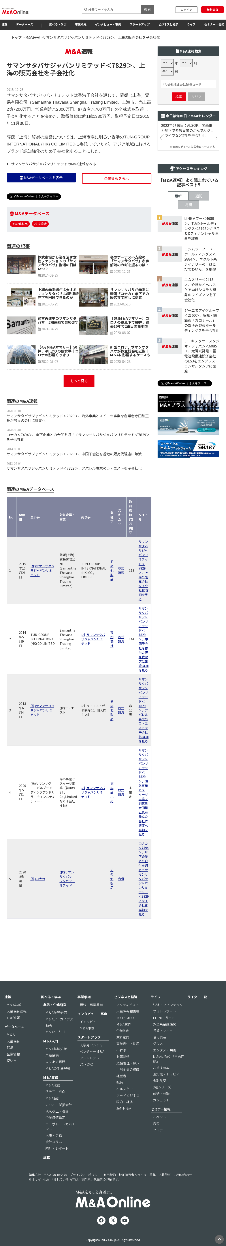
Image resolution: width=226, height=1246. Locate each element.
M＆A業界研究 (56, 1024)
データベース (24, 24)
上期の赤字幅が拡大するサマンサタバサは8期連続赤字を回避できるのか (58, 319)
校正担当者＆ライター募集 (137, 1187)
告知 (156, 1135)
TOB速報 (13, 1029)
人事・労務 (53, 1147)
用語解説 (52, 1067)
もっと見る (79, 407)
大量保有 (13, 1053)
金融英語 (159, 1092)
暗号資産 (159, 1049)
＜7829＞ (119, 91)
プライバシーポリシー (85, 1187)
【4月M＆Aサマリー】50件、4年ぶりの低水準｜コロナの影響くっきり (58, 377)
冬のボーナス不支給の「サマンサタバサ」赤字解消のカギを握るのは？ (129, 287)
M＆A (11, 1046)
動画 (48, 1037)
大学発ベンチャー (93, 1057)
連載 (46, 1169)
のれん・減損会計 (58, 1116)
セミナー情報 (161, 1121)
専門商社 (111, 665)
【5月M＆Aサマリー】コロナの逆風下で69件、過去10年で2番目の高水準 (129, 348)
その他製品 (20, 250)
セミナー (159, 1142)
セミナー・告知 (214, 24)
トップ (16, 37)
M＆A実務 (50, 1089)
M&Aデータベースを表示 (41, 204)
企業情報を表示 (116, 204)
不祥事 (121, 1062)
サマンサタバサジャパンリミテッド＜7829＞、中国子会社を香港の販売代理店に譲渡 (74, 480)
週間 (198, 339)
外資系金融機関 (164, 1036)
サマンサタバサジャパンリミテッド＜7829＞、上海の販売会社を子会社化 (143, 592)
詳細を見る (144, 621)
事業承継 (81, 24)
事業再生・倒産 (127, 1055)
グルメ (158, 1055)
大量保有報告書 (127, 1023)
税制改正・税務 (57, 1123)
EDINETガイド (164, 1029)
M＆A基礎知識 (56, 1061)
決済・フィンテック (168, 1016)
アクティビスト (127, 1016)
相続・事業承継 (91, 1016)
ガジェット (161, 1112)
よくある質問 (55, 1074)
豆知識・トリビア (166, 1086)
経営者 (121, 1088)
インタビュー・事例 (108, 24)
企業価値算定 (55, 1129)
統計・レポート (57, 1160)
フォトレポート (164, 1023)
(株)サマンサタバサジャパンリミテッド (42, 596)
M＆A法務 (52, 1097)
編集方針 (35, 1187)
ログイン (186, 9)
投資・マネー (163, 1042)
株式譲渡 (40, 250)
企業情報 (13, 1066)
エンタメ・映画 (164, 1062)
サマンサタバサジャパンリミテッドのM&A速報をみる (53, 190)
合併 (121, 905)
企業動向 (123, 1042)
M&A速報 (32, 37)
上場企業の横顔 (127, 1081)
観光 (119, 1094)
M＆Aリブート (56, 1044)
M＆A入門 (50, 1053)
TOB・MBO (125, 1029)
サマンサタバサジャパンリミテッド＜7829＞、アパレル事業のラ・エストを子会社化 (74, 494)
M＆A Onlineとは (55, 1187)
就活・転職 (161, 1105)
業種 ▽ (111, 543)
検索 (147, 9)
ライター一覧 (197, 1009)
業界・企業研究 (54, 1016)
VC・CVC (86, 1076)
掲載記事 (164, 1187)
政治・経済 (124, 1114)
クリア (196, 123)
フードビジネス (127, 1107)
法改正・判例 (55, 1103)
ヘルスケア (124, 1101)
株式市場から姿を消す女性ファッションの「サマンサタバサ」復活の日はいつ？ (57, 289)
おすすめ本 (161, 1080)
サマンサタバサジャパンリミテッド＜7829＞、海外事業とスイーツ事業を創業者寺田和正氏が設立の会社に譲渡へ (78, 444)
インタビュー (90, 1033)
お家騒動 (123, 1068)
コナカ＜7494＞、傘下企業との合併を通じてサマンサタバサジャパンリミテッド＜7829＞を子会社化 (78, 463)
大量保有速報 (16, 1023)
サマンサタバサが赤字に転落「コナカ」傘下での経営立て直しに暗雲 (129, 319)
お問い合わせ (183, 1187)
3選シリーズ (162, 1099)
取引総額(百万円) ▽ (131, 543)
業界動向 (123, 1049)
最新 (178, 339)
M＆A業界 (123, 1036)
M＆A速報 (14, 1016)
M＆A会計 (52, 1110)
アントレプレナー (93, 1070)
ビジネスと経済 (168, 24)
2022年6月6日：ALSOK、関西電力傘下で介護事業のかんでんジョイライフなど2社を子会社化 (187, 156)
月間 (188, 347)
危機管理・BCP (127, 1075)
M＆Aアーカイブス (59, 1031)
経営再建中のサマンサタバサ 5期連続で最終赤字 (58, 346)
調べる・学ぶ (57, 24)
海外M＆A (123, 1120)
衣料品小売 (111, 819)
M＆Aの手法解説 (57, 1080)
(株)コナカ (37, 905)
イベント (159, 1129)
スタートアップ (140, 24)
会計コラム (53, 1154)
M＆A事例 (87, 1040)
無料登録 (212, 9)
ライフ (191, 24)
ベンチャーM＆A (92, 1063)
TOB (10, 1059)
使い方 (12, 1072)
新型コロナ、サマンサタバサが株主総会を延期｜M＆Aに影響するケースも (130, 377)
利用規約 (110, 1187)
